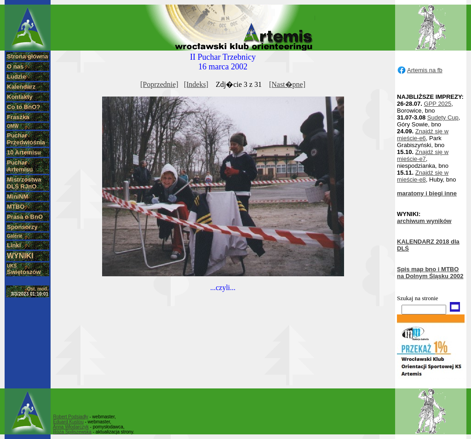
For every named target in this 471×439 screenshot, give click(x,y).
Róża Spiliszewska (72, 431)
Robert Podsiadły (70, 416)
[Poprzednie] (159, 84)
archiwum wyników (424, 220)
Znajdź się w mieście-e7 (422, 155)
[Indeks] (196, 84)
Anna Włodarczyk (71, 426)
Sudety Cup (443, 117)
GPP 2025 (438, 103)
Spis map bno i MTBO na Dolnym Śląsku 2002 (430, 272)
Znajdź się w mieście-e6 (422, 135)
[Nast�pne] (287, 84)
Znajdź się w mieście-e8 (422, 176)
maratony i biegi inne (427, 193)
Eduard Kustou (68, 421)
